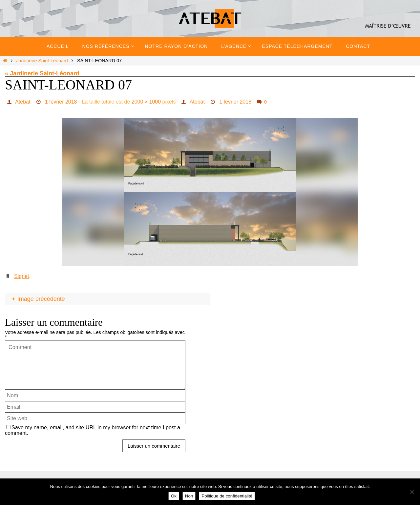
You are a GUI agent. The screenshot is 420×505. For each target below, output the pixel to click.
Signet (21, 276)
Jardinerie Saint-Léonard (42, 60)
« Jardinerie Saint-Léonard (42, 73)
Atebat (22, 102)
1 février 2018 (61, 102)
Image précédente (37, 299)
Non (189, 496)
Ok (174, 496)
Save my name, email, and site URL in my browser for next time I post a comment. (92, 430)
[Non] (412, 492)
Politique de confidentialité (226, 496)
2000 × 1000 (146, 102)
